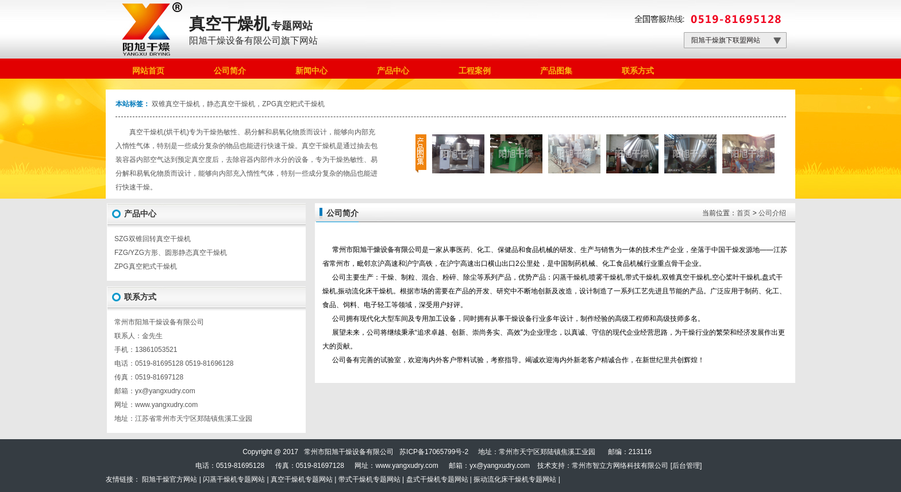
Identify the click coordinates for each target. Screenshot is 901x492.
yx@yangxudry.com (499, 466)
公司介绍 (772, 213)
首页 (743, 213)
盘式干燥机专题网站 (437, 479)
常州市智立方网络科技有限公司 (620, 466)
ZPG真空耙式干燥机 (145, 266)
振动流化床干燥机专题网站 (514, 479)
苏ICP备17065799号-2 (433, 452)
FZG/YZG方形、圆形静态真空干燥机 (170, 253)
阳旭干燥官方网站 (169, 479)
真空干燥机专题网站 (302, 479)
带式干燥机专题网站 (369, 479)
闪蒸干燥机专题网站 (234, 479)
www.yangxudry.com (166, 405)
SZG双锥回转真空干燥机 (152, 239)
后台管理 (686, 466)
